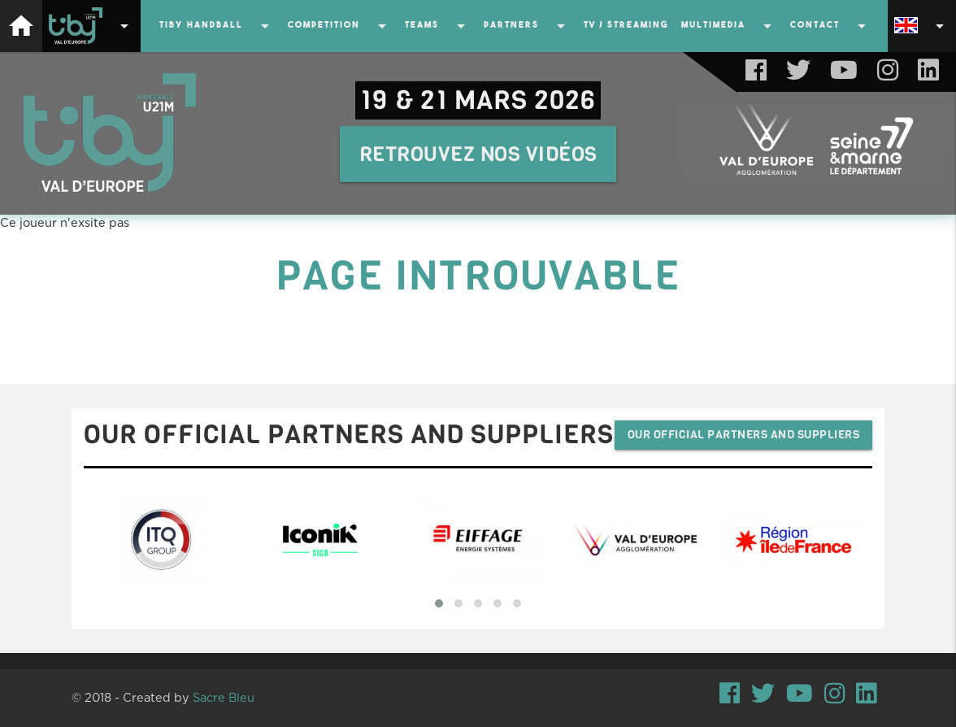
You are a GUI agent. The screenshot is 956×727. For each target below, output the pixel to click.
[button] (439, 603)
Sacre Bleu (223, 698)
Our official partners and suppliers (744, 434)
